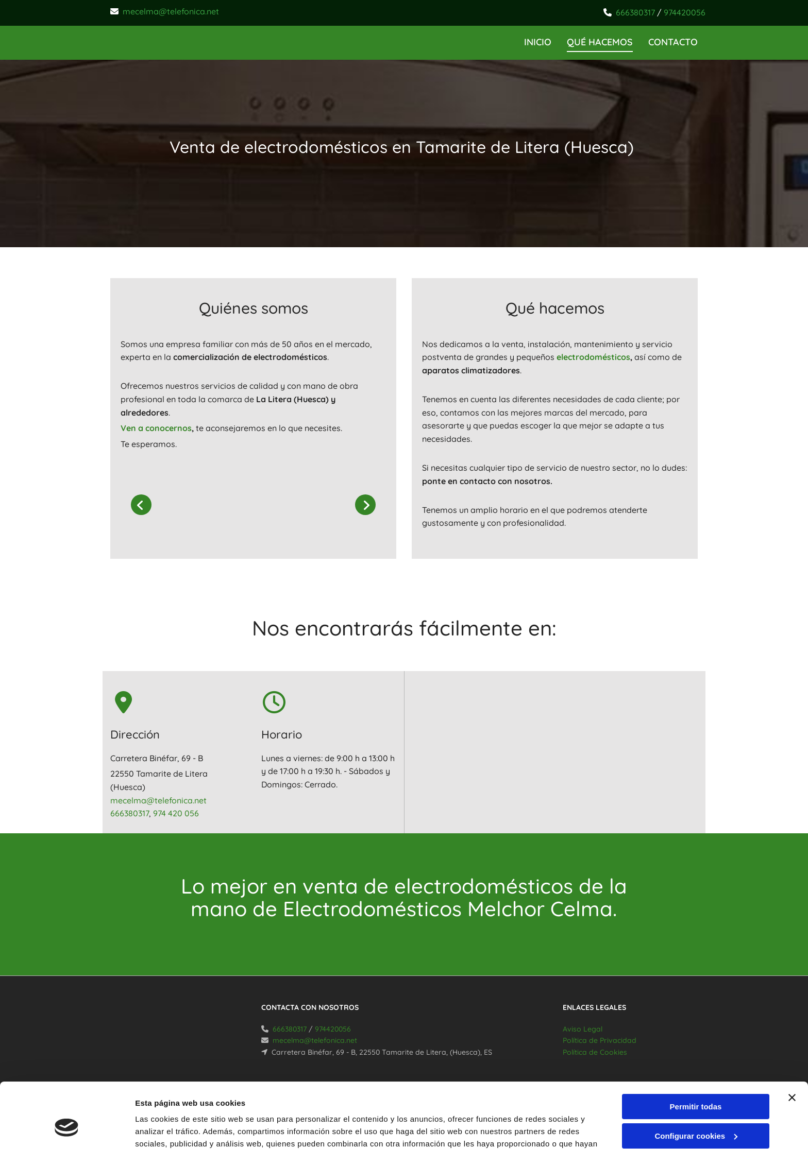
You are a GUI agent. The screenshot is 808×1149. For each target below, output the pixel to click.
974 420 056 (176, 813)
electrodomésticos (593, 357)
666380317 (635, 12)
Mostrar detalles (165, 1128)
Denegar (695, 1109)
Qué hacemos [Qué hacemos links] (600, 42)
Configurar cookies (695, 1079)
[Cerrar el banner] (792, 1041)
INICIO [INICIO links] (537, 42)
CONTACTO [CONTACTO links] (673, 42)
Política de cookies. (396, 1100)
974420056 (684, 12)
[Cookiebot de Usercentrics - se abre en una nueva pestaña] (67, 1129)
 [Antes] (141, 504)
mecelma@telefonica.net (171, 11)
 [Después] (365, 504)
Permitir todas (696, 1051)
